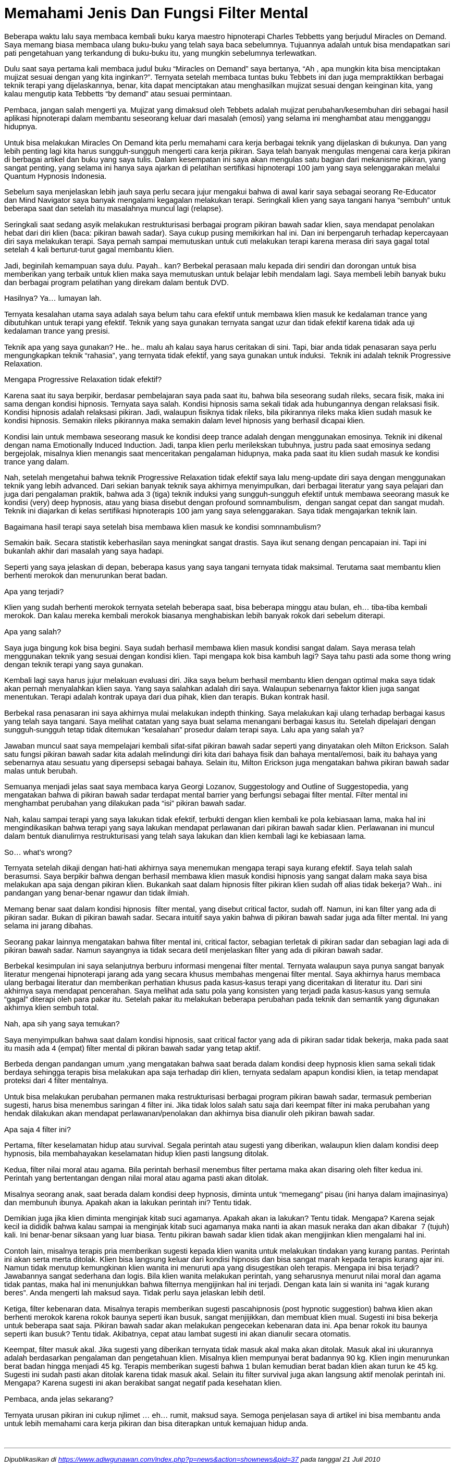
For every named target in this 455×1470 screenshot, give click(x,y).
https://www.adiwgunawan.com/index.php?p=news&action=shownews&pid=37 (178, 1459)
